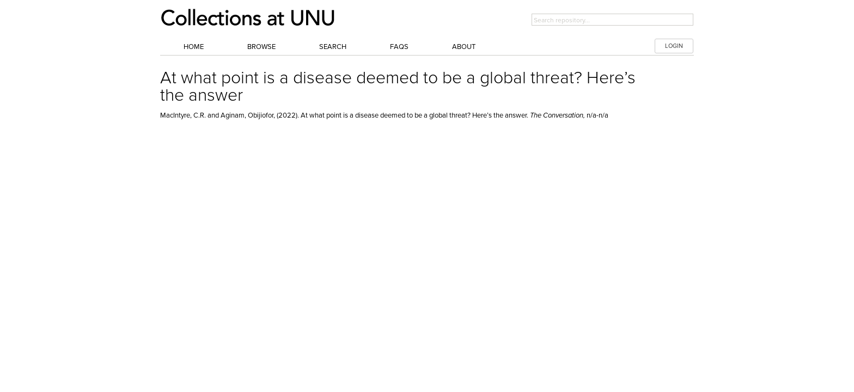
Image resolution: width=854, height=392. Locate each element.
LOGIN (674, 46)
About (463, 46)
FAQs (399, 46)
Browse (261, 46)
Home (194, 46)
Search (332, 46)
